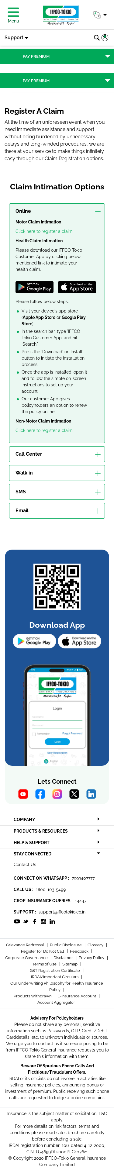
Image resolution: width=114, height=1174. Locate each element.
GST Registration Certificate (55, 970)
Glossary (96, 945)
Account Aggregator (56, 1002)
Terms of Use (44, 964)
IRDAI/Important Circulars (55, 977)
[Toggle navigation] (57, 56)
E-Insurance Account (77, 996)
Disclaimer (64, 957)
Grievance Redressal (25, 945)
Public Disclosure (66, 945)
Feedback (79, 951)
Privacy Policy (92, 957)
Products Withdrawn (33, 996)
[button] (99, 14)
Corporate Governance (27, 957)
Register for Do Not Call (43, 951)
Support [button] (14, 37)
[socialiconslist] (17, 920)
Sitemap (70, 964)
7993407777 (83, 878)
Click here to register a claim (44, 231)
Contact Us (25, 864)
